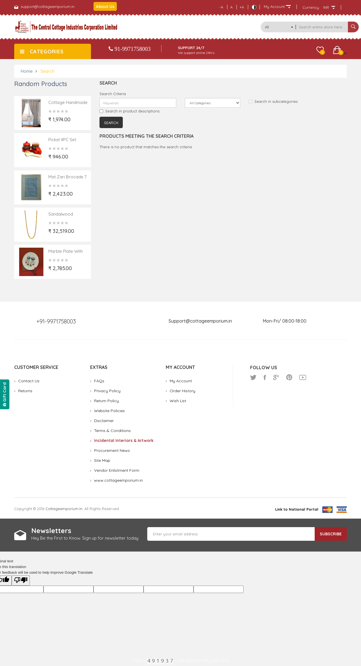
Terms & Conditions (112, 430)
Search (47, 71)
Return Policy (106, 400)
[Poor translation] (21, 580)
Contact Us (29, 380)
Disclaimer (104, 420)
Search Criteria (112, 93)
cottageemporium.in (63, 508)
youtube (302, 377)
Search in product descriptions (129, 111)
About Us (105, 6)
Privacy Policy (107, 390)
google (276, 377)
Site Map (102, 460)
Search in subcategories (273, 101)
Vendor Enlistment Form (116, 470)
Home (27, 71)
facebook (265, 377)
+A (242, 7)
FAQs (99, 380)
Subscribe (331, 533)
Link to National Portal (296, 509)
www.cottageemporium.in (118, 480)
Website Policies (109, 410)
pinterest (289, 377)
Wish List (178, 400)
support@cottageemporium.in (47, 6)
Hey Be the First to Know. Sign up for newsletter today (84, 538)
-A (221, 7)
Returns (25, 390)
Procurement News (112, 450)
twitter (253, 377)
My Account (181, 380)
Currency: (311, 7)
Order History (182, 390)
